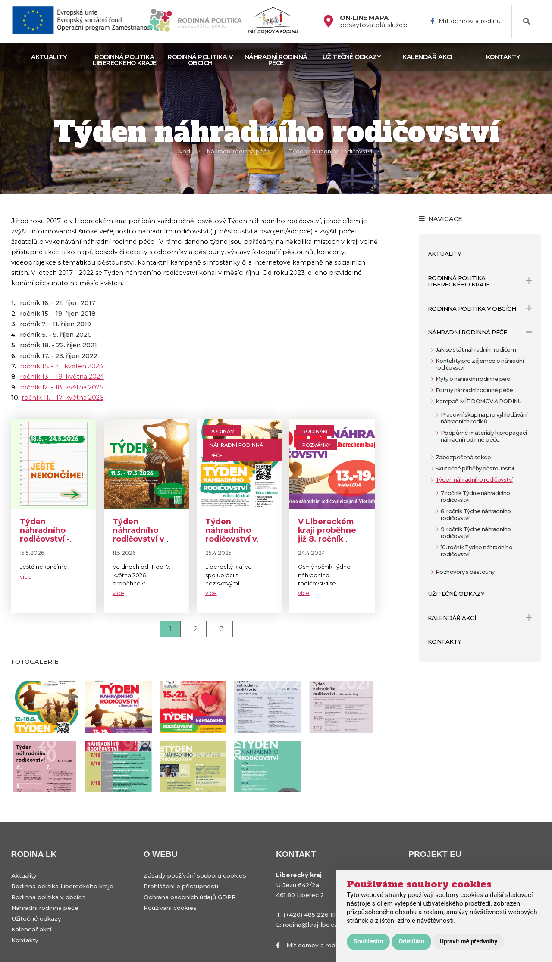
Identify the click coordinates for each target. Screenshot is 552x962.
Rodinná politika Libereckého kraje (125, 60)
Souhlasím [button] (368, 941)
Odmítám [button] (411, 941)
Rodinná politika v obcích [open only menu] (480, 308)
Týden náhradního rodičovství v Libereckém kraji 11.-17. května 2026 (146, 543)
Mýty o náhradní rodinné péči (473, 379)
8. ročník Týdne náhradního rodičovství (476, 514)
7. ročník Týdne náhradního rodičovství (475, 496)
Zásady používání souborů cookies (195, 875)
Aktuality (49, 57)
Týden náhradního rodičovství (330, 151)
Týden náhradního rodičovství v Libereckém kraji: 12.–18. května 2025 (231, 543)
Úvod (183, 151)
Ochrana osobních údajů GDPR (190, 897)
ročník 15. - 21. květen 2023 (61, 366)
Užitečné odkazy (352, 57)
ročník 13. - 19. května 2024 (62, 376)
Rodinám (222, 431)
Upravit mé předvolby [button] (468, 941)
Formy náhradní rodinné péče (474, 390)
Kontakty (503, 57)
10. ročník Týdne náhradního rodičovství (477, 550)
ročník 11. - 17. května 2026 (63, 398)
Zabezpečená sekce (463, 457)
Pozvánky (316, 445)
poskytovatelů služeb (374, 21)
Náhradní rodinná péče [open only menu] (480, 332)
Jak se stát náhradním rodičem (476, 349)
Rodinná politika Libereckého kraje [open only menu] (480, 281)
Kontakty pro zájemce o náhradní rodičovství (480, 364)
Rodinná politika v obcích (200, 60)
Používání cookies (170, 907)
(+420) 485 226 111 (309, 914)
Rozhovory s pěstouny (465, 572)
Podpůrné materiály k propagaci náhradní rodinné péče (484, 436)
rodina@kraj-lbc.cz (310, 924)
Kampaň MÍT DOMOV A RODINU (479, 401)
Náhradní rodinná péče (276, 60)
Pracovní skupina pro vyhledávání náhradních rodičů (484, 418)
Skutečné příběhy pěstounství (475, 468)
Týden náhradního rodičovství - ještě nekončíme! (45, 539)
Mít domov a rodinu (465, 21)
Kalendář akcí (427, 57)
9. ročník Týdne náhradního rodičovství (476, 532)
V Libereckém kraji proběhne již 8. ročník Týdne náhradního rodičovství (327, 543)
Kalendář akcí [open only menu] (480, 617)
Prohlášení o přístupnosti (181, 886)
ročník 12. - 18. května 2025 (61, 387)
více (25, 576)
